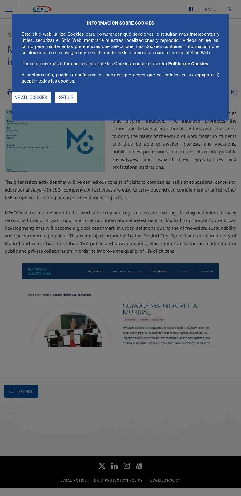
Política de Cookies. (188, 64)
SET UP (66, 97)
